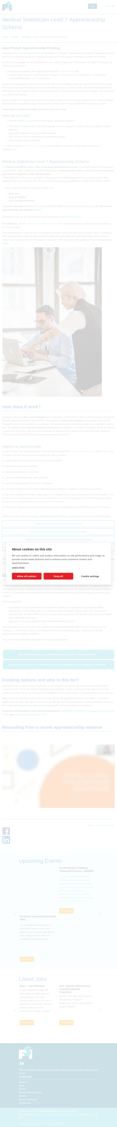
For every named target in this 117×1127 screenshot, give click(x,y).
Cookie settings (90, 576)
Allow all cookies (26, 576)
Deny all (58, 576)
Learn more (18, 567)
